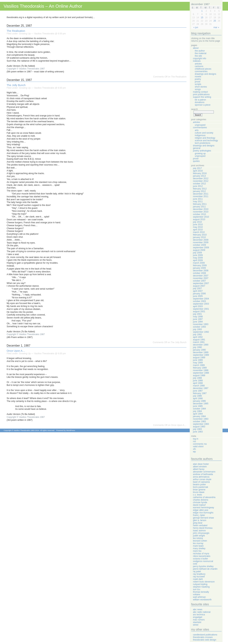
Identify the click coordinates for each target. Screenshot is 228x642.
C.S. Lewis (197, 494)
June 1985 (198, 406)
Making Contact (200, 92)
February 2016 (200, 173)
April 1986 (198, 398)
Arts (196, 130)
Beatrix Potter (199, 484)
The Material (200, 53)
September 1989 (201, 355)
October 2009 (199, 245)
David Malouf (199, 505)
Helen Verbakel (200, 525)
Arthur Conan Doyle (202, 479)
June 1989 (198, 360)
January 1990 (199, 350)
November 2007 (200, 278)
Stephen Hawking (201, 587)
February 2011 (200, 204)
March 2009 (199, 263)
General (196, 148)
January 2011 (199, 206)
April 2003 (198, 306)
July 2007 (197, 288)
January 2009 (199, 268)
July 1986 (197, 396)
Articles (198, 63)
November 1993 (200, 324)
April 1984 (198, 414)
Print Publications (201, 94)
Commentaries (200, 127)
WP (194, 451)
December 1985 (200, 403)
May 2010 (198, 227)
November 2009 (200, 242)
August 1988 (199, 375)
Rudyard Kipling (200, 584)
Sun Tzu (196, 589)
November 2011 (200, 196)
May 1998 (198, 316)
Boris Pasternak (200, 487)
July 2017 (197, 168)
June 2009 (198, 255)
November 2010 (200, 211)
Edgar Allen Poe (200, 510)
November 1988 (200, 370)
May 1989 (198, 362)
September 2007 (201, 283)
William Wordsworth (202, 599)
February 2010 (200, 234)
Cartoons (199, 66)
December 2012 (200, 178)
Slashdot (197, 622)
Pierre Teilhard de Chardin (205, 569)
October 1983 (199, 421)
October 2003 (199, 301)
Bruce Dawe (198, 492)
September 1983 (201, 424)
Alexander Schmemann (204, 471)
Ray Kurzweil (199, 576)
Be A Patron (200, 99)
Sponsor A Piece (203, 105)
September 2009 (201, 247)
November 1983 (200, 419)
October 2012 (199, 183)
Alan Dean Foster (201, 464)
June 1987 (198, 391)
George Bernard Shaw (203, 517)
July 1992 (197, 334)
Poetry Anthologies (202, 150)
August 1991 (199, 339)
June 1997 (198, 319)
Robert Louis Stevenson (204, 581)
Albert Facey (198, 469)
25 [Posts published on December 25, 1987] (214, 21)
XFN (194, 449)
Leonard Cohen (200, 541)
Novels (198, 76)
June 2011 (198, 199)
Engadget (197, 617)
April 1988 (198, 383)
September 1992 (201, 332)
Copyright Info (199, 58)
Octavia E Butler (200, 558)
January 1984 (199, 416)
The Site (198, 56)
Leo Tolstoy (198, 538)
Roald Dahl (198, 579)
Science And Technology (206, 140)
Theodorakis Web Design (204, 640)
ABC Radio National (202, 612)
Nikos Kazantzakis (201, 556)
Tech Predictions (202, 143)
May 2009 (198, 258)
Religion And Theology (205, 138)
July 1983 (197, 429)
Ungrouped (200, 125)
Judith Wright (199, 535)
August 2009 (199, 250)
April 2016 (198, 171)
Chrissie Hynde (200, 502)
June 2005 (198, 296)
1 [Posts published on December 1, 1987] (202, 11)
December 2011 (200, 194)
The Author (200, 51)
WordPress (70, 430)
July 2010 (197, 222)
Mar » (216, 27)
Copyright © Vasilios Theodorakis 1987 (26, 68)
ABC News (197, 609)
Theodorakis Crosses (203, 637)
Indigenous (200, 135)
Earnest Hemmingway (203, 507)
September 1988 (201, 373)
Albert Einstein (200, 466)
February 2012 (200, 188)
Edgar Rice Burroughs (203, 512)
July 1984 (197, 411)
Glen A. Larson (199, 520)
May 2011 (198, 201)
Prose (197, 81)
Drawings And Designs (205, 74)
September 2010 (201, 217)
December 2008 (200, 270)
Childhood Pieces (203, 69)
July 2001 (197, 314)
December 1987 (200, 388)
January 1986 (199, 401)
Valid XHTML (198, 446)
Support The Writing (202, 97)
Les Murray (198, 543)
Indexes (197, 61)
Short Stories (201, 87)
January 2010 (199, 237)
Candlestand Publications (205, 634)
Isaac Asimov (199, 530)
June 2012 (198, 186)
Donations (199, 102)
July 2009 (197, 252)
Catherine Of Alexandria (204, 497)
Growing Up (25, 33)
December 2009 (200, 240)
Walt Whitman (199, 597)
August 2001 (199, 311)
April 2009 (198, 260)
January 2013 (199, 176)
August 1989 (199, 357)
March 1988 (199, 385)
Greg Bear (197, 523)
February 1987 (200, 393)
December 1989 (200, 352)
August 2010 (199, 219)
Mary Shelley (199, 548)
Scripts (198, 84)
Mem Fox (197, 551)
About (195, 48)
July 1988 (197, 378)
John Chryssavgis (201, 533)
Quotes (196, 161)
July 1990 (197, 347)
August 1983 (199, 426)
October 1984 (199, 408)
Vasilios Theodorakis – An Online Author (43, 6)
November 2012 (200, 181)
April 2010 (198, 229)
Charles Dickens (200, 500)
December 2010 (200, 209)
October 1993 (199, 327)
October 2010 (199, 214)
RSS (194, 441)
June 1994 (198, 321)
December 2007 (200, 275)
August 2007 (199, 286)
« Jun (195, 27)
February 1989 (200, 367)
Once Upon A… (16, 350)
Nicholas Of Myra (201, 553)
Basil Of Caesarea (201, 482)
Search (194, 109)
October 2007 (199, 281)
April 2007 (198, 291)
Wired (195, 625)
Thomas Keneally (201, 592)
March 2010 (199, 232)
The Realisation (16, 30)
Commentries (201, 71)
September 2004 (201, 298)
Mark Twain (198, 546)
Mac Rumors (199, 619)
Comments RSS (200, 444)
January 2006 (199, 293)
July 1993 (197, 329)
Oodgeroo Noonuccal (203, 561)
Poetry (198, 79)
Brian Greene (199, 489)
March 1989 (199, 365)
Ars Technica (199, 614)
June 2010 (198, 224)
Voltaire (196, 594)
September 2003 (201, 304)
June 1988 (198, 380)
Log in (195, 439)
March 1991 (199, 342)
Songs (198, 89)
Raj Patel (197, 571)
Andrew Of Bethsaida (203, 474)
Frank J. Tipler (199, 515)
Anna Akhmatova (201, 477)
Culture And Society (204, 133)
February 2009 (200, 265)
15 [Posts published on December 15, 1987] (202, 17)
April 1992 (198, 337)
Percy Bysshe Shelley (203, 566)
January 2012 (199, 191)
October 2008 (199, 273)
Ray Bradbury (199, 574)
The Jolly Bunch (16, 85)
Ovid (195, 564)
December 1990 (200, 344)
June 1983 (198, 431)
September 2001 (201, 309)
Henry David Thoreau (203, 528)
